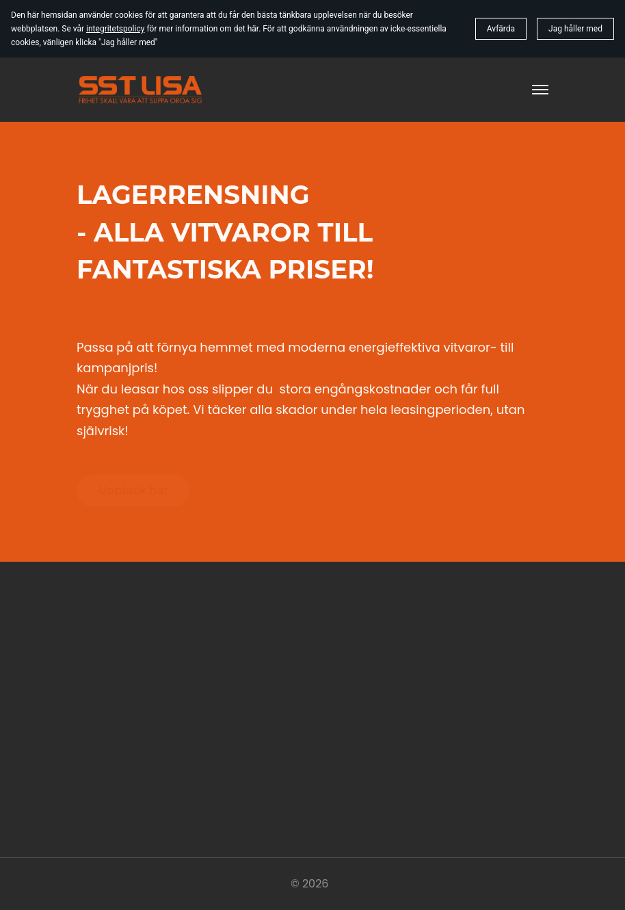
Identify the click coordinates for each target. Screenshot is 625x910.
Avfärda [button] (501, 29)
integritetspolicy (115, 29)
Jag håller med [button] (575, 29)
